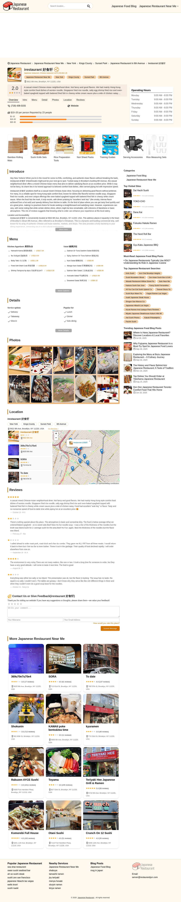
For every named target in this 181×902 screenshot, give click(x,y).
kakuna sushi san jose (135, 285)
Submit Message (110, 628)
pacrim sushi (131, 322)
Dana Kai (149, 215)
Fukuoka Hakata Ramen (149, 226)
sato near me (164, 281)
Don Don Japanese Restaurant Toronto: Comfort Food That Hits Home (149, 390)
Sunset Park (101, 63)
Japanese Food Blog (123, 6)
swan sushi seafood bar (18, 870)
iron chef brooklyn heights (149, 273)
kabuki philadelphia (152, 318)
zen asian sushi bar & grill (159, 277)
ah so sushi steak (15, 874)
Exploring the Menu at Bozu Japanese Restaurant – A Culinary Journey (149, 357)
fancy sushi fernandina (158, 285)
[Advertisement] (90, 33)
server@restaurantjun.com (145, 877)
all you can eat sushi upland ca (139, 289)
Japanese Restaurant (20, 63)
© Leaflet (92, 483)
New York (71, 63)
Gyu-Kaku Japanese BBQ (149, 248)
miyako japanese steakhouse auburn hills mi (144, 313)
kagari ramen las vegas (157, 293)
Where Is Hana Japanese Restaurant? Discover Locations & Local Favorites (149, 335)
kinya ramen (55, 888)
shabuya (53, 870)
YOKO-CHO (149, 204)
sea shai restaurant (16, 867)
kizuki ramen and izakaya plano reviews (142, 310)
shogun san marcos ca (135, 301)
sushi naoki (12, 888)
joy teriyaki (54, 877)
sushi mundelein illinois (135, 277)
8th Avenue (104, 77)
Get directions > (53, 429)
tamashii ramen (56, 874)
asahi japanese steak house (137, 297)
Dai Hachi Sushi (149, 193)
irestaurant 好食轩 (156, 63)
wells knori (12, 884)
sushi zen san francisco (18, 877)
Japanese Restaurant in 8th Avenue (127, 63)
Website (75, 106)
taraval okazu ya (163, 289)
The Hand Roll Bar (149, 237)
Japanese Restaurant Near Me (157, 6)
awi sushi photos (132, 318)
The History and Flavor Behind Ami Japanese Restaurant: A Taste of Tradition (149, 368)
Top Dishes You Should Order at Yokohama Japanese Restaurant (149, 379)
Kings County (85, 63)
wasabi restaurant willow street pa (140, 281)
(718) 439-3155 (18, 106)
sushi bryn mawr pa (134, 293)
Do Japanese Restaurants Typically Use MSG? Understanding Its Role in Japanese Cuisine (147, 261)
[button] (78, 453)
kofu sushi (130, 273)
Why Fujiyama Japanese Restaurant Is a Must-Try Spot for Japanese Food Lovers (149, 346)
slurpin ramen (55, 884)
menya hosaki (55, 881)
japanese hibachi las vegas (137, 305)
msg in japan (96, 870)
